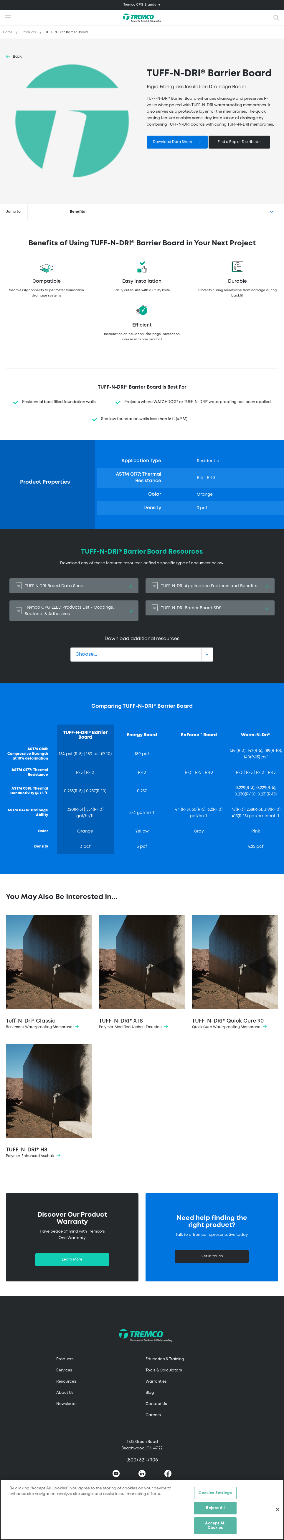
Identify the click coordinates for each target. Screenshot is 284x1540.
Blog (150, 1392)
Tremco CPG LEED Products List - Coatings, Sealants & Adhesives (74, 611)
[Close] (277, 1509)
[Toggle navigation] (142, 5)
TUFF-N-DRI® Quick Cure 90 (235, 972)
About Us (65, 1392)
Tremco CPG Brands (139, 4)
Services (64, 1370)
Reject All (215, 1508)
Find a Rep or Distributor (239, 142)
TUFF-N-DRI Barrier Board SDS (210, 608)
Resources (66, 1381)
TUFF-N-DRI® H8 (49, 1101)
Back (17, 56)
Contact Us (156, 1404)
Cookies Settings (215, 1493)
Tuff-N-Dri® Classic (49, 972)
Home (7, 32)
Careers (153, 1415)
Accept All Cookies (215, 1526)
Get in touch (212, 1256)
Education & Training (165, 1359)
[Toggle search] (276, 18)
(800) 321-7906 (142, 1460)
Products (29, 32)
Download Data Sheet (172, 142)
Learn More (72, 1259)
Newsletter (66, 1404)
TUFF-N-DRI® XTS (142, 972)
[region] (142, 1510)
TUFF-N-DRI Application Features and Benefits (210, 586)
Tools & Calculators (164, 1370)
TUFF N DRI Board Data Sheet (74, 586)
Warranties (156, 1381)
